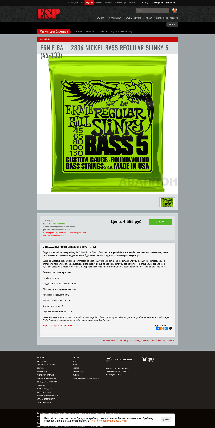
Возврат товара (120, 3)
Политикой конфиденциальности (108, 420)
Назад (172, 24)
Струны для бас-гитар (54, 31)
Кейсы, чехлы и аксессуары (48, 382)
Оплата (99, 3)
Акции (89, 3)
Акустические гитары (46, 365)
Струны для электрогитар (47, 395)
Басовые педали (44, 392)
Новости (149, 18)
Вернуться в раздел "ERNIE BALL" (59, 325)
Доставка (108, 3)
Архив (129, 18)
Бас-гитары (42, 361)
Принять (166, 420)
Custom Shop (115, 18)
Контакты (132, 3)
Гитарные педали (44, 389)
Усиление (41, 385)
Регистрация (158, 3)
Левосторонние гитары (46, 378)
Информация (161, 18)
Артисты (138, 18)
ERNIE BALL (77, 32)
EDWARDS (40, 368)
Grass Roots (42, 371)
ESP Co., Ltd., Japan (77, 426)
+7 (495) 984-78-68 (75, 3)
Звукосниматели (44, 402)
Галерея (174, 18)
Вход (146, 3)
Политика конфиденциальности (86, 378)
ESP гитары (41, 358)
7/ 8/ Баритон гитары (45, 375)
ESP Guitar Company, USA (94, 426)
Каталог (100, 18)
